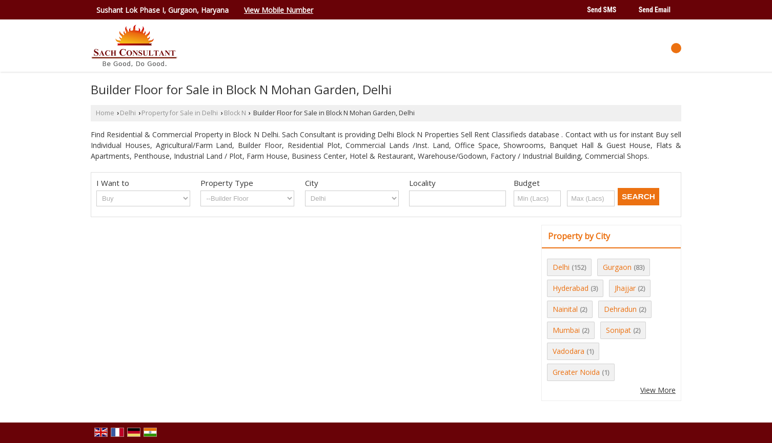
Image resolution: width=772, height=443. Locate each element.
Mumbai (566, 330)
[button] (278, 10)
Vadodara (568, 351)
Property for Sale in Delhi (179, 113)
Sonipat (618, 330)
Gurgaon (617, 267)
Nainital (565, 309)
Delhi (128, 113)
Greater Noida (576, 372)
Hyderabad (570, 288)
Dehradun (620, 309)
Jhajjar (625, 288)
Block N (235, 113)
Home (105, 113)
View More (658, 390)
